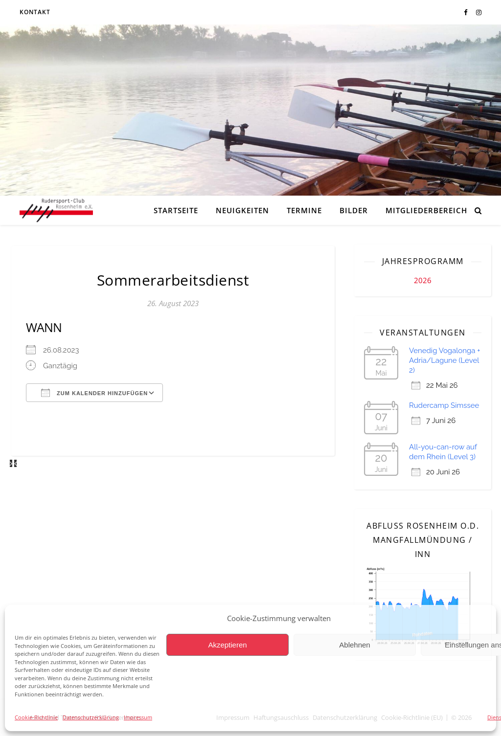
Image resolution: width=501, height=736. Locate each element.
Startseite (176, 210)
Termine (304, 210)
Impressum (138, 717)
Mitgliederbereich (426, 210)
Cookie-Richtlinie (36, 717)
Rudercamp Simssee (444, 405)
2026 (423, 280)
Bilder (354, 210)
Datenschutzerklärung (91, 717)
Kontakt (35, 12)
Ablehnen (354, 645)
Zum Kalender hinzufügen (94, 392)
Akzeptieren (227, 645)
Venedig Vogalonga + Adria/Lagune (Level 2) (444, 360)
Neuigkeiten (242, 210)
